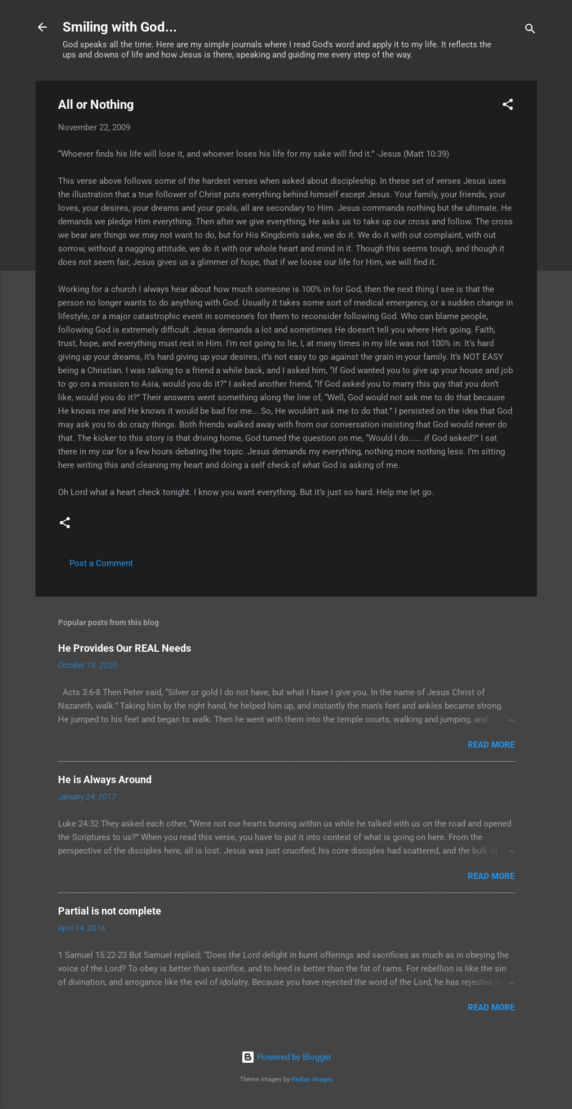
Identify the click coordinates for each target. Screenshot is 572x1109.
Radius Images (312, 1079)
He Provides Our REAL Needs (124, 648)
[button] (508, 106)
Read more (491, 745)
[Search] (530, 31)
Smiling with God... (120, 27)
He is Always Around (105, 779)
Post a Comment (101, 563)
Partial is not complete (109, 911)
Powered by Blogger (286, 1057)
